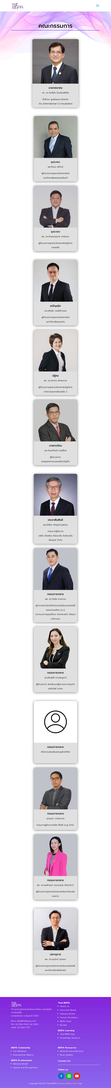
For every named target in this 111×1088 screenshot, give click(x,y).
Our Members (20, 1051)
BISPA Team (65, 1021)
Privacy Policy (65, 1083)
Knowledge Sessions (70, 1037)
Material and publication (72, 1051)
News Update (66, 1054)
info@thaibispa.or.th (26, 1021)
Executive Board (68, 1010)
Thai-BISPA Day (67, 1034)
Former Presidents (69, 1017)
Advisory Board (67, 1013)
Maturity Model (20, 1063)
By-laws (63, 1025)
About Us (64, 1006)
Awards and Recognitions (25, 1067)
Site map (78, 1083)
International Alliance (23, 1054)
